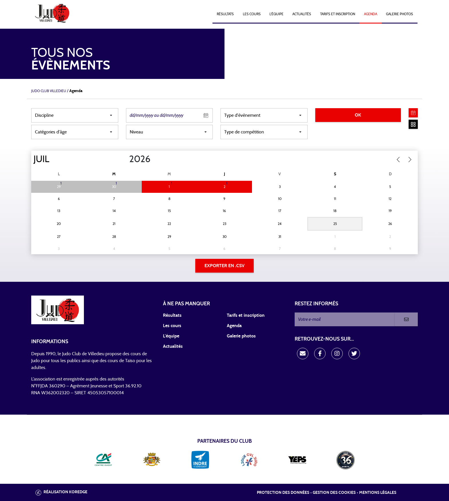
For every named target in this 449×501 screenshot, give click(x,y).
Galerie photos (399, 14)
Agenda (370, 14)
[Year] (124, 159)
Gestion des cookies (334, 493)
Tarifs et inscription (246, 315)
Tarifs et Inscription (337, 14)
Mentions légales (377, 493)
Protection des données (283, 493)
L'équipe (276, 14)
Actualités (301, 14)
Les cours (252, 14)
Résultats (225, 14)
